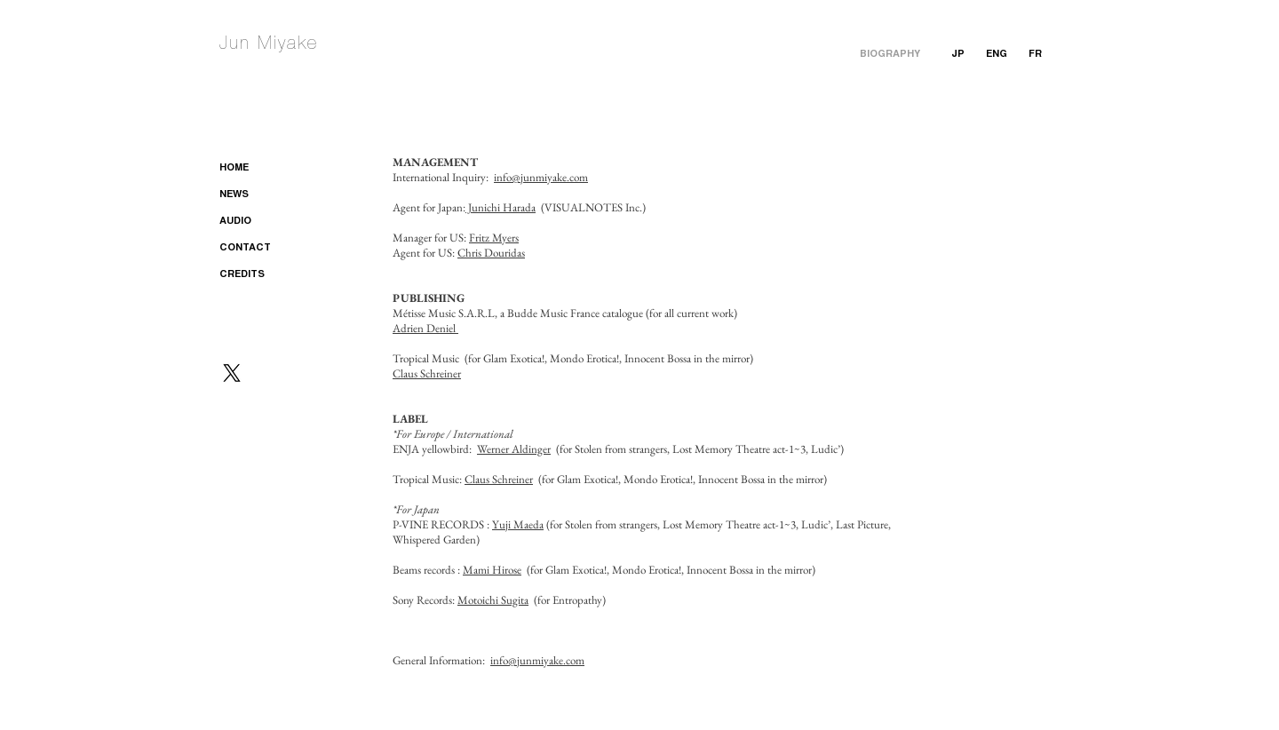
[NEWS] (267, 195)
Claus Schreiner (427, 373)
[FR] (1035, 55)
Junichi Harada (500, 207)
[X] (231, 373)
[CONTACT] (267, 248)
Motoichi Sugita (492, 599)
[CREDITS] (267, 275)
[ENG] (997, 55)
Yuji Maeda (518, 524)
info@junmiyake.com (541, 177)
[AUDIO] (267, 222)
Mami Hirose (492, 569)
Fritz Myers (494, 237)
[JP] (957, 55)
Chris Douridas (491, 252)
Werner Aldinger (514, 448)
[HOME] (267, 168)
